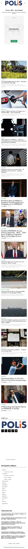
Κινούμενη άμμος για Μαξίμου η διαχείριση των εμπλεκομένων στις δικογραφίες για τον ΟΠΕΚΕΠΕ (12, 202)
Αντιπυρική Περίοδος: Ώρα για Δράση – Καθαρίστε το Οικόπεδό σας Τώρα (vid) (13, 82)
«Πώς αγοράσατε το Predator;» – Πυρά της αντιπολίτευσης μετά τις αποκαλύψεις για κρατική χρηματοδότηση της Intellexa (13, 141)
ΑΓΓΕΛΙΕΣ (3, 79)
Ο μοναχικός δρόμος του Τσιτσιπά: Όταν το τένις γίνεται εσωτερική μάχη (13, 379)
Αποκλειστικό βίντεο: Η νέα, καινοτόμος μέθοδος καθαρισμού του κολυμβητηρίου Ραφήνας (13, 292)
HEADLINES (3, 109)
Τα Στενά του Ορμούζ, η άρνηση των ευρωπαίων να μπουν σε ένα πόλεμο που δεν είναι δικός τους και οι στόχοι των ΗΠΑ (14, 321)
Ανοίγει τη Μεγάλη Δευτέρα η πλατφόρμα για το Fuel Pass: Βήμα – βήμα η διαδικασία (13, 111)
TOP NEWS (3, 198)
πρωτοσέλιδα (9, 459)
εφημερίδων (13, 459)
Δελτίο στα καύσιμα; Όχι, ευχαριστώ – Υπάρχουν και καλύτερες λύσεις (13, 350)
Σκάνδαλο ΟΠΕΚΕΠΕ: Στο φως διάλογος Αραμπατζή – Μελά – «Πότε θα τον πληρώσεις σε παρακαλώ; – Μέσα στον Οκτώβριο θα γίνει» (13, 233)
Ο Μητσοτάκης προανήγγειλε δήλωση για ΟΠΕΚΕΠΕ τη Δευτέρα (13, 408)
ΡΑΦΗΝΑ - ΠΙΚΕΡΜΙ (5, 289)
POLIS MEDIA (3, 206)
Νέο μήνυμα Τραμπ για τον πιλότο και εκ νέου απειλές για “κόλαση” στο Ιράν (12, 262)
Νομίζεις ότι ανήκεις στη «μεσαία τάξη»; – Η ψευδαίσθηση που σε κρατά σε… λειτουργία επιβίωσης (12, 171)
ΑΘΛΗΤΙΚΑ (3, 376)
